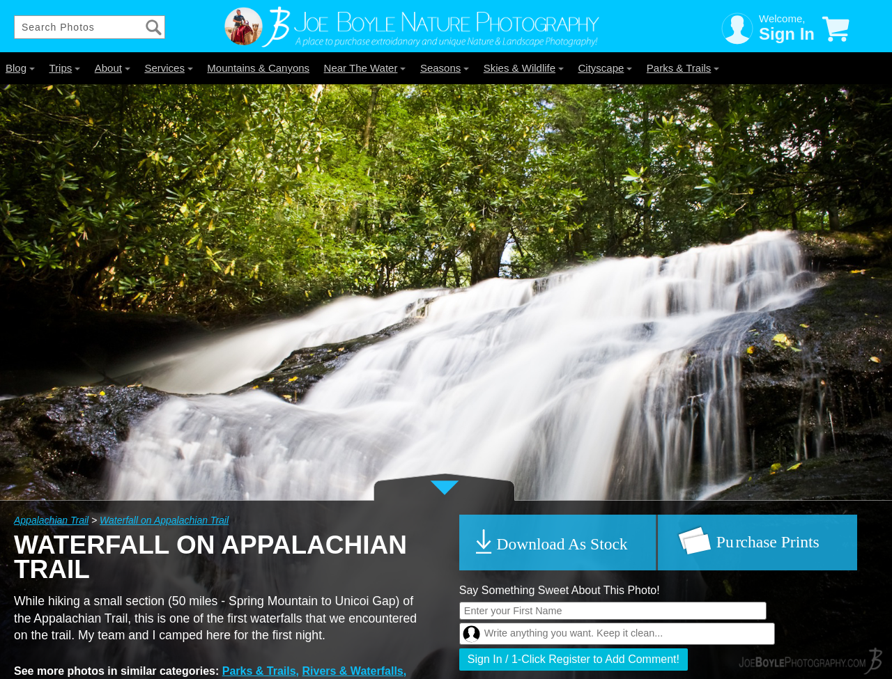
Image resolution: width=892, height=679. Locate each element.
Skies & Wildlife (524, 68)
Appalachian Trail (51, 520)
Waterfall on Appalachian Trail (164, 520)
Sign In (787, 33)
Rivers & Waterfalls (352, 671)
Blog (20, 68)
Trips (64, 68)
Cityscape (605, 68)
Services (168, 68)
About (112, 68)
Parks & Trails (683, 68)
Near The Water (365, 68)
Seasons (444, 68)
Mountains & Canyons (258, 68)
